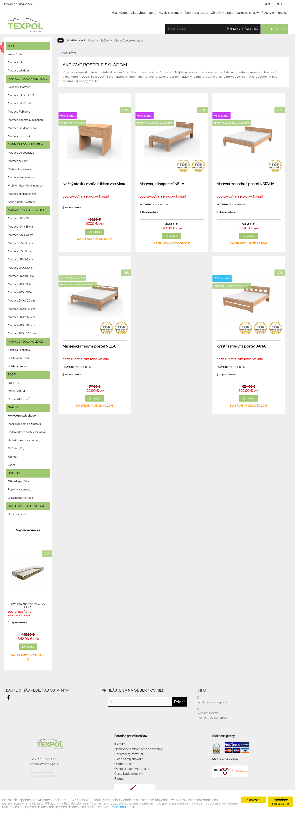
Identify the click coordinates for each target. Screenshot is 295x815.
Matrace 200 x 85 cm (21, 276)
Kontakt (282, 13)
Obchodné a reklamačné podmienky (138, 749)
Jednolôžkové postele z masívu (27, 432)
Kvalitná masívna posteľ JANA (241, 346)
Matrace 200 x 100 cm (21, 292)
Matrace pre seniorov (21, 177)
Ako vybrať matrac (143, 13)
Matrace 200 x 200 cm (22, 333)
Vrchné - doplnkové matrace (25, 185)
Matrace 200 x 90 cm (21, 284)
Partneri (119, 779)
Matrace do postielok (21, 152)
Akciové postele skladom (23, 415)
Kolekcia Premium (18, 366)
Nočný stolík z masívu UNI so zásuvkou (94, 183)
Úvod (91, 40)
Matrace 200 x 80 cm (21, 267)
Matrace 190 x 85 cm (20, 226)
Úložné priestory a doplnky (24, 440)
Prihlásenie (10, 4)
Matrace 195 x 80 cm (20, 243)
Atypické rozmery (170, 13)
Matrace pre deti (18, 161)
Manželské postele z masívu (24, 424)
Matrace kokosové (19, 136)
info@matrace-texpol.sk (44, 764)
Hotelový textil (17, 514)
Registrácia (26, 4)
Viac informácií (123, 807)
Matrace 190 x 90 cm (20, 235)
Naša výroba (120, 13)
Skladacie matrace (19, 87)
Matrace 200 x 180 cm (21, 325)
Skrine (11, 465)
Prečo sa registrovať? (128, 759)
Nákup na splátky (247, 13)
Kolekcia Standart (18, 358)
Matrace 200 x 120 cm (21, 300)
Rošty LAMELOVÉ (19, 399)
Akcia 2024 (15, 54)
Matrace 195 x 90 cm (20, 259)
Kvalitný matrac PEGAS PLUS (28, 605)
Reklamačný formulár (128, 754)
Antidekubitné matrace (22, 202)
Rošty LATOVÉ (17, 391)
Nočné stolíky (16, 448)
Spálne (104, 40)
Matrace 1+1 (15, 62)
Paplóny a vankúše (19, 489)
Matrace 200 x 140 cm (21, 309)
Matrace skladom (18, 70)
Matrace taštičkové (19, 103)
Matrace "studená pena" (22, 128)
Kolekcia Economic (19, 350)
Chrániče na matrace (20, 498)
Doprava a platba (196, 13)
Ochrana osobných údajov (132, 769)
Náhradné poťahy (18, 481)
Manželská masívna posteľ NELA (89, 346)
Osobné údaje (123, 764)
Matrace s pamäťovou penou (25, 120)
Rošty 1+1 (13, 382)
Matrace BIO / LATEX (21, 95)
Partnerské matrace (20, 169)
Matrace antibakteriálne (22, 194)
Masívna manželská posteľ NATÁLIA (245, 183)
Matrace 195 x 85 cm (20, 251)
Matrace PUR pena (19, 111)
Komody (13, 456)
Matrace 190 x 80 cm (20, 218)
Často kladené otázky (128, 774)
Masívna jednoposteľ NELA (162, 183)
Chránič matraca (222, 13)
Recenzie (268, 13)
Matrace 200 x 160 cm (21, 317)
